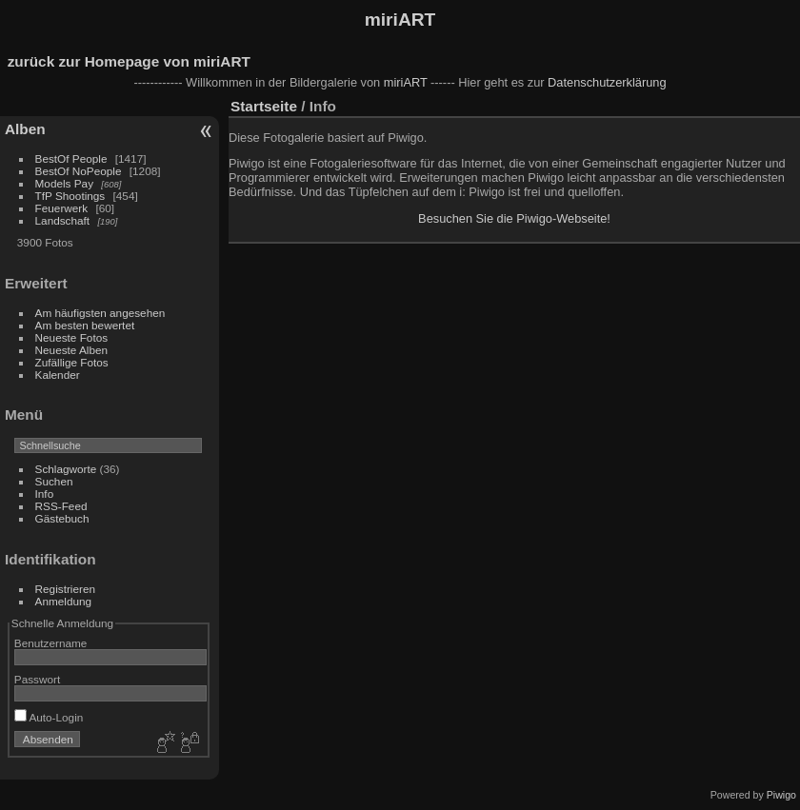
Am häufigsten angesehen (100, 312)
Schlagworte (66, 469)
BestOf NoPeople (78, 171)
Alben (25, 129)
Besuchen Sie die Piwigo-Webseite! (514, 218)
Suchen (54, 481)
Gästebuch (62, 518)
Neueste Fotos (72, 337)
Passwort (37, 679)
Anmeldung (63, 601)
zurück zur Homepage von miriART (129, 61)
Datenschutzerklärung (607, 82)
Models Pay (64, 183)
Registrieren (65, 589)
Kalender (57, 374)
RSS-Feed (61, 506)
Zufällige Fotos (72, 362)
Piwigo (781, 794)
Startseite (263, 106)
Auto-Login (49, 717)
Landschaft (62, 220)
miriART (400, 20)
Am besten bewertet (85, 325)
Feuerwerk (62, 208)
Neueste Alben (72, 350)
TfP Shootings (70, 195)
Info (44, 493)
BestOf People (71, 158)
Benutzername (51, 643)
